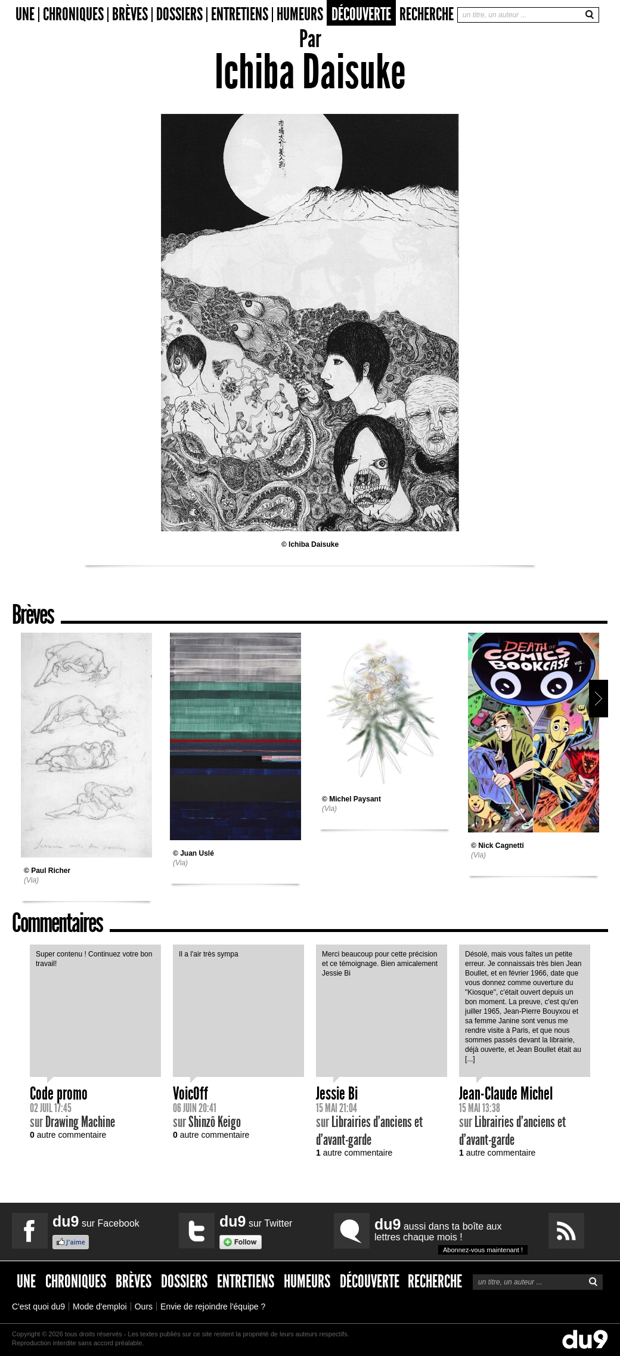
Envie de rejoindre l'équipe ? (212, 1306)
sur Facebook (96, 1221)
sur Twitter (255, 1221)
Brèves (130, 14)
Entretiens (239, 14)
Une (25, 14)
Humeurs (300, 14)
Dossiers (179, 14)
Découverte (361, 14)
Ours (144, 1306)
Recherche (426, 14)
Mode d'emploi (100, 1306)
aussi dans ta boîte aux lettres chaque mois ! (451, 1235)
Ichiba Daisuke (314, 544)
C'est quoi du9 (38, 1306)
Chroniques (73, 14)
